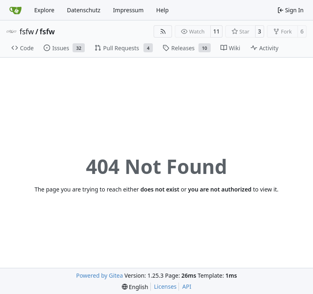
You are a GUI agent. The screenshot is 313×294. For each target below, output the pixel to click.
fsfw (27, 31)
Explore (44, 10)
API (186, 286)
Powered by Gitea (99, 275)
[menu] (135, 287)
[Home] (15, 10)
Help (162, 10)
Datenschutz (83, 10)
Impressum (128, 10)
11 (216, 31)
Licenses (165, 286)
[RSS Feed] (163, 31)
